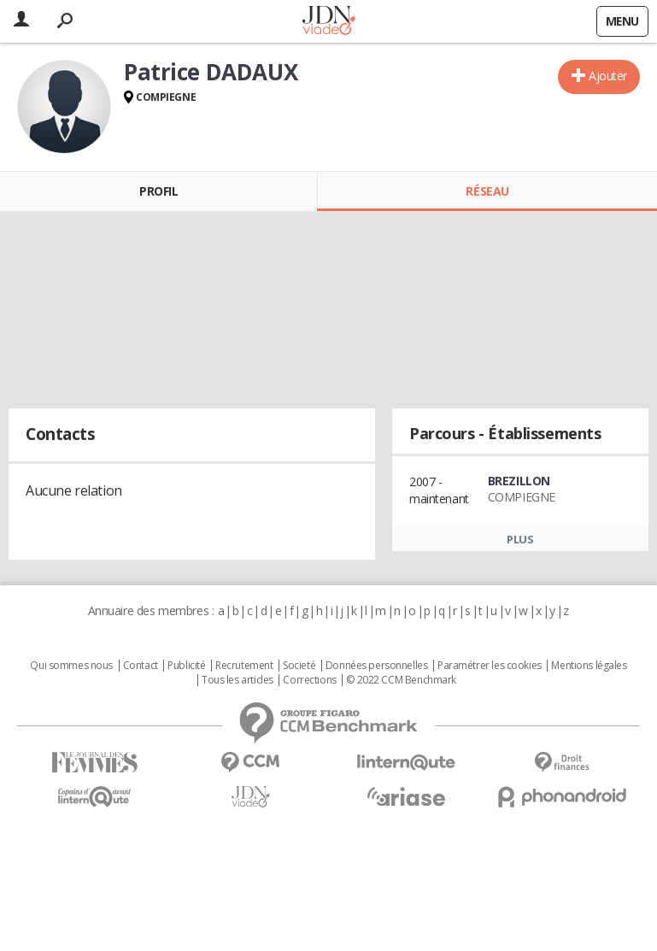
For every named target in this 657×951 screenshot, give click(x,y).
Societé (299, 666)
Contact (140, 666)
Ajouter (608, 76)
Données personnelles (377, 666)
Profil (158, 191)
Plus (520, 539)
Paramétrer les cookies (489, 666)
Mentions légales (588, 666)
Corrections (309, 680)
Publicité (186, 666)
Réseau (487, 191)
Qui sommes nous (71, 666)
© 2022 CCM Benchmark (401, 680)
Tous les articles (237, 680)
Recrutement (244, 666)
